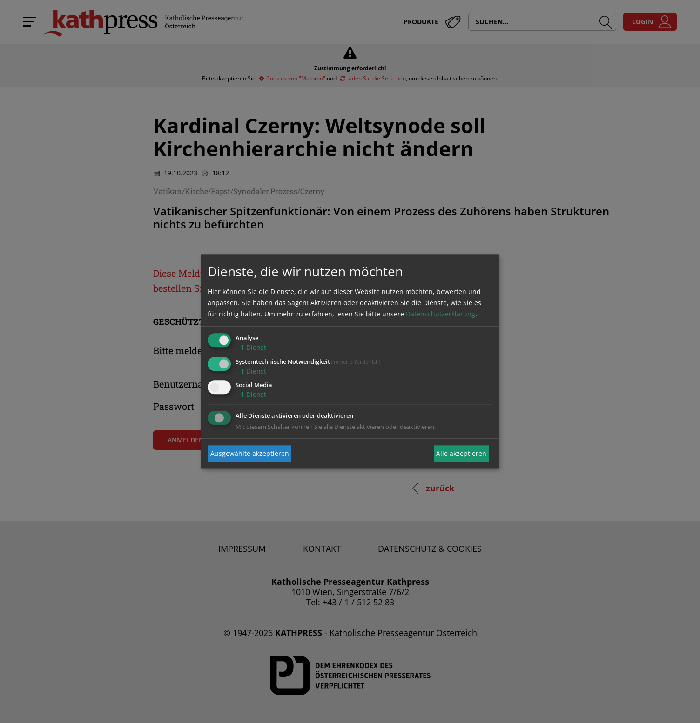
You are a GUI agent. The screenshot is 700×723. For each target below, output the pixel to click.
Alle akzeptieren (461, 453)
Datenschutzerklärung (440, 313)
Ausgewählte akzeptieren (249, 453)
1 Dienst (251, 347)
